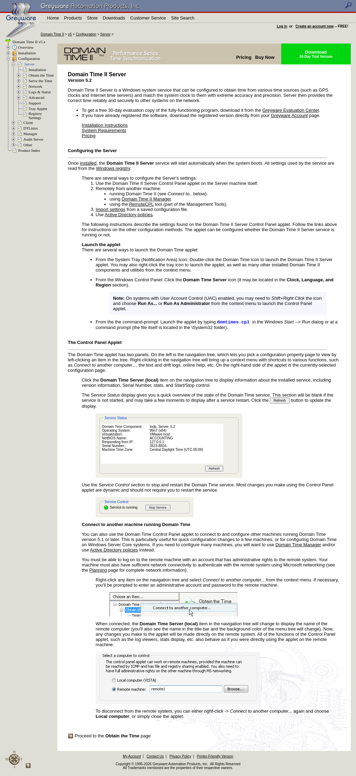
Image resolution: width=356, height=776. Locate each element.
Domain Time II (52, 34)
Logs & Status (40, 92)
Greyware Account (289, 115)
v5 (70, 34)
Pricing (89, 135)
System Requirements (104, 130)
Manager (30, 134)
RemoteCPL (141, 204)
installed (88, 163)
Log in (282, 26)
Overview (25, 47)
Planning (98, 570)
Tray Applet (38, 109)
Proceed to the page (109, 736)
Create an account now (314, 26)
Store (92, 18)
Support (35, 103)
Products (73, 18)
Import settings (110, 209)
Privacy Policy (180, 757)
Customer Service (148, 18)
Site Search (182, 18)
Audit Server (33, 139)
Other (27, 145)
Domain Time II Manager (146, 199)
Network (35, 86)
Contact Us (155, 757)
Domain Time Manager (298, 545)
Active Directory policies (129, 214)
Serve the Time (40, 81)
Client (28, 122)
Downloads (114, 18)
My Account (132, 757)
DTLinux (30, 128)
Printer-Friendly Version (215, 757)
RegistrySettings (35, 115)
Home (53, 18)
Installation (26, 53)
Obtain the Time (41, 75)
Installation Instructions (105, 125)
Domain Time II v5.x (28, 42)
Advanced (36, 97)
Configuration (86, 34)
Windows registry (113, 168)
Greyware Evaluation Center (290, 110)
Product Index (29, 150)
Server (105, 34)
